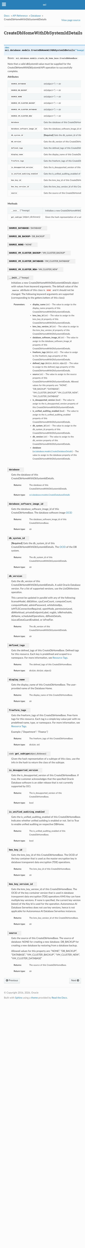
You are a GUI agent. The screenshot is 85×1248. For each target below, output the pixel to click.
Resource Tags (60, 658)
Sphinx (18, 998)
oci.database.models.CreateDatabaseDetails (49, 495)
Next (75, 980)
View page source (70, 20)
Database (36, 16)
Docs (6, 16)
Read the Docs (59, 998)
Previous (12, 980)
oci (44, 5)
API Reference (20, 16)
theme (34, 998)
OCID (69, 513)
